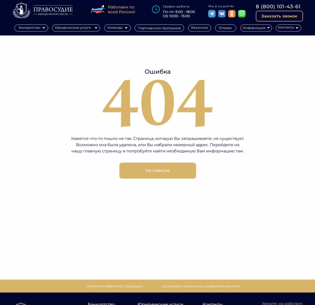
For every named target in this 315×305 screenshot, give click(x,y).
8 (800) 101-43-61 (278, 6)
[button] (279, 16)
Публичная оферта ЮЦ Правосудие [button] (115, 286)
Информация (254, 28)
